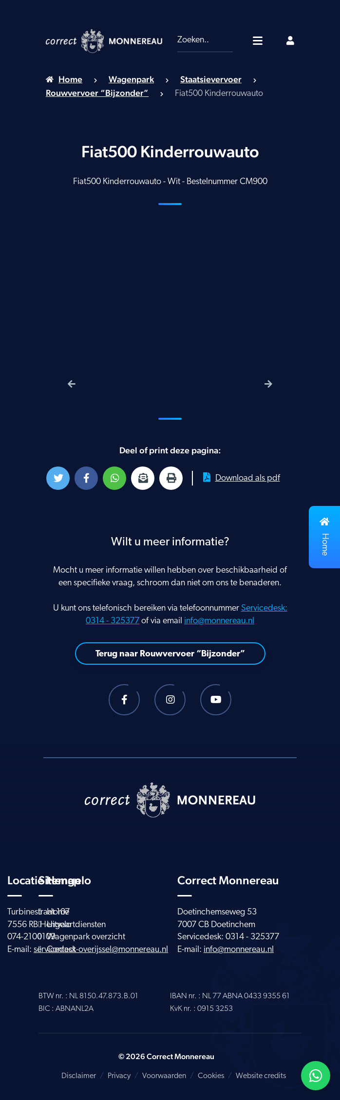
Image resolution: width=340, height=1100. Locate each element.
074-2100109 (31, 937)
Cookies (211, 1076)
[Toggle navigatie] (257, 40)
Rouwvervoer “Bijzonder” (97, 93)
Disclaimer (78, 1076)
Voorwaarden (164, 1076)
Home (70, 79)
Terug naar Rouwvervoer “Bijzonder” (170, 654)
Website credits (261, 1076)
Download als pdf (241, 477)
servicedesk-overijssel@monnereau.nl (101, 949)
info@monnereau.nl (219, 621)
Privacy (119, 1076)
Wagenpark (131, 79)
